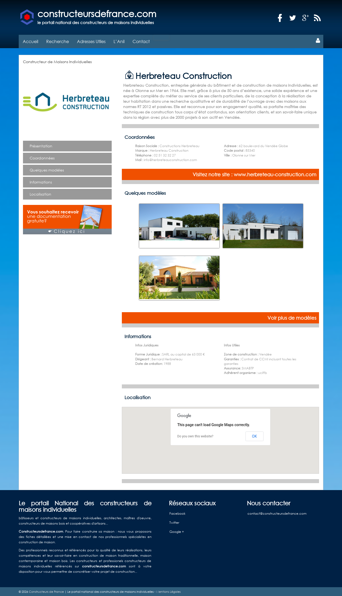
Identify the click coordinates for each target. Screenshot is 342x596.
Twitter (174, 522)
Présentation (41, 145)
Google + (176, 531)
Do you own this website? (195, 436)
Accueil (30, 40)
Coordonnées (42, 157)
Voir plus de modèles (291, 317)
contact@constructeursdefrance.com (276, 513)
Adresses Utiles (91, 40)
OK (254, 435)
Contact (141, 40)
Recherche (57, 40)
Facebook (177, 513)
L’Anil (119, 40)
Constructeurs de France (46, 591)
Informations (41, 181)
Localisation (40, 193)
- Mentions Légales (167, 591)
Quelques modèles (47, 169)
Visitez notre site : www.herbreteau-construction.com (254, 174)
